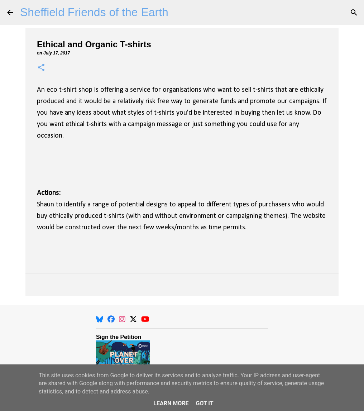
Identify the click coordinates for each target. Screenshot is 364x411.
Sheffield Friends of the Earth (94, 12)
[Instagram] (122, 319)
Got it (204, 403)
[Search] (354, 12)
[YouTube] (145, 319)
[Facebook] (111, 319)
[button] (41, 68)
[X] (133, 319)
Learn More (170, 403)
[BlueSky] (99, 319)
